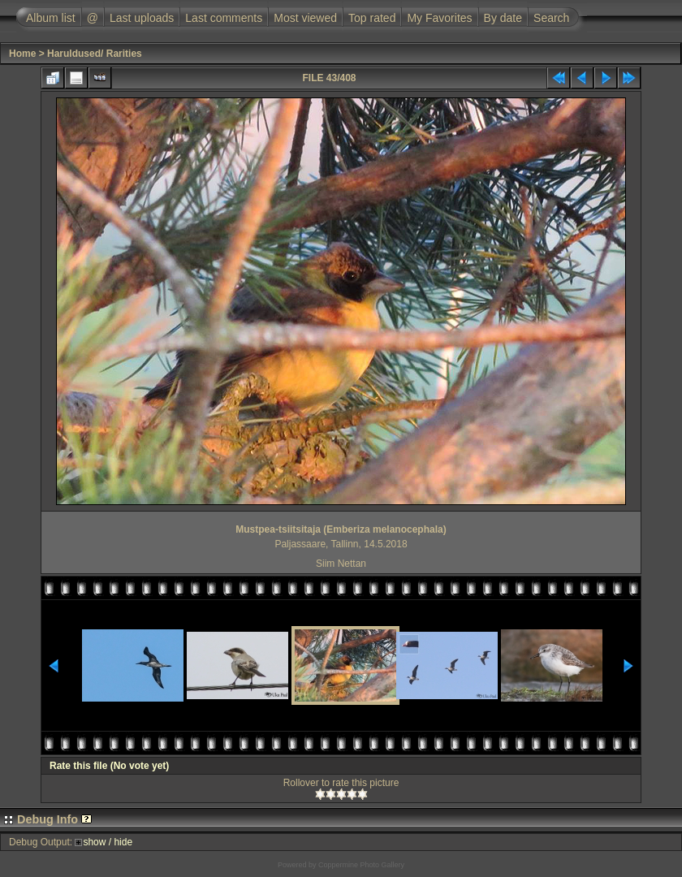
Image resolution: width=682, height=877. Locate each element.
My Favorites (439, 17)
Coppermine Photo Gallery (361, 865)
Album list (51, 17)
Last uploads (142, 17)
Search (551, 17)
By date (503, 17)
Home (22, 53)
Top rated (371, 17)
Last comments (223, 17)
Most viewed (305, 17)
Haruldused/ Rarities (94, 53)
